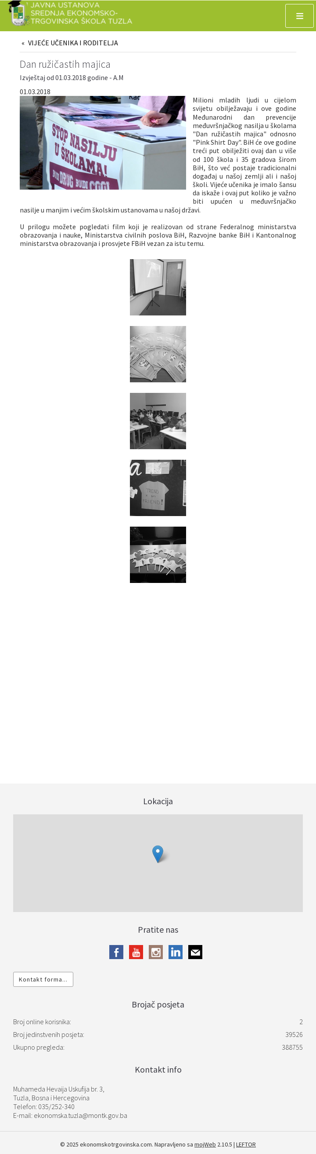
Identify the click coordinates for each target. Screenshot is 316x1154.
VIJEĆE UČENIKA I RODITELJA (73, 42)
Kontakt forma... (43, 979)
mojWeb (205, 1144)
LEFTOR (246, 1144)
